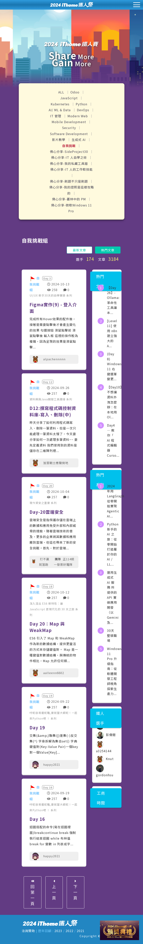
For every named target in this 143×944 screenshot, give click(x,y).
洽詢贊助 (28, 930)
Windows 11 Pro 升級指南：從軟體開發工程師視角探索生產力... (114, 671)
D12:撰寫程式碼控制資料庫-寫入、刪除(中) (53, 411)
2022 (69, 930)
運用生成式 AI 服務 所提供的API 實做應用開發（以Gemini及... (113, 597)
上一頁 (54, 890)
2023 (58, 930)
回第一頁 (32, 892)
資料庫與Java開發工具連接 (48, 399)
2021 (81, 930)
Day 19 (37, 727)
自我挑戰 (69, 145)
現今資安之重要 (40, 503)
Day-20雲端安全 (47, 512)
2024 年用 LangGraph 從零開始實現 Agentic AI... (115, 501)
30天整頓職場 (112, 635)
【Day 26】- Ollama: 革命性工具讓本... (113, 300)
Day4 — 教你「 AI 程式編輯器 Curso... (113, 440)
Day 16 (37, 819)
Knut (105, 758)
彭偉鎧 (106, 734)
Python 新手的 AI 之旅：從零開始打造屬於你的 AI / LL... (113, 544)
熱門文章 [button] (107, 250)
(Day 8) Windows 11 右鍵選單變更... (114, 366)
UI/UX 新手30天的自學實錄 (48, 295)
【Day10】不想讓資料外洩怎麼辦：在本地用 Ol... (115, 402)
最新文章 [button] (79, 250)
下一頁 (76, 890)
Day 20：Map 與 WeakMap (47, 626)
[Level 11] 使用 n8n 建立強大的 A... (112, 333)
